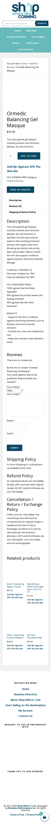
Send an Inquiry (20, 189)
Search (41, 23)
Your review (14, 394)
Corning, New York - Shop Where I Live (26, 10)
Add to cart (29, 156)
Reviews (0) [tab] (15, 206)
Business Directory (25, 694)
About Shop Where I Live (26, 699)
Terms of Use (17, 814)
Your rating (13, 386)
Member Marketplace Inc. (22, 808)
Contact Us (25, 716)
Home (25, 689)
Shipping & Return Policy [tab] (22, 212)
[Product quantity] (11, 156)
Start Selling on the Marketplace (26, 705)
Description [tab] (15, 200)
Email (10, 433)
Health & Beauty (15, 180)
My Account (25, 710)
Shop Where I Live (27, 805)
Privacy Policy (34, 814)
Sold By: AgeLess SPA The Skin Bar (23, 169)
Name (11, 420)
